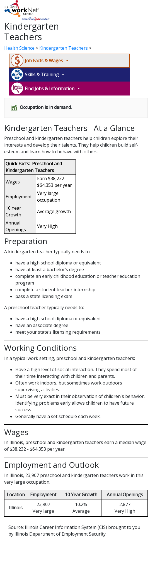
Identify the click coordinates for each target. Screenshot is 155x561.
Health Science (19, 48)
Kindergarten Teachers (63, 48)
